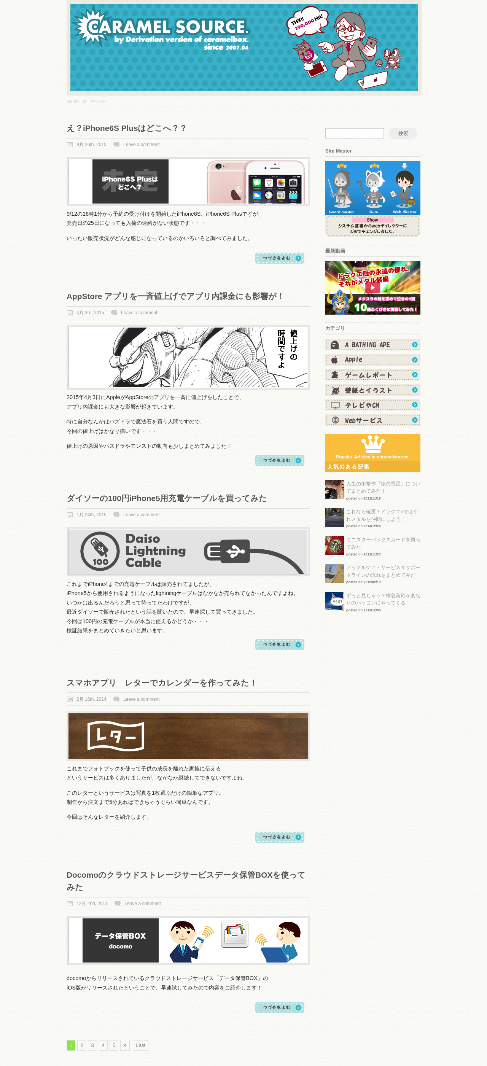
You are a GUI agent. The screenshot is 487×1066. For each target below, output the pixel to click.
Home (73, 101)
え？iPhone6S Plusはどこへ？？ (127, 128)
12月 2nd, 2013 (92, 903)
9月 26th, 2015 (91, 144)
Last (140, 1045)
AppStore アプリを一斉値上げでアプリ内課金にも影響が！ (176, 296)
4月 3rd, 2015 (90, 312)
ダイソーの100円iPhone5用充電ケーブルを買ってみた (167, 498)
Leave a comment (141, 144)
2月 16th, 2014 (91, 699)
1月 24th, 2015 (91, 514)
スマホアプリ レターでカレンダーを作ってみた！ (162, 682)
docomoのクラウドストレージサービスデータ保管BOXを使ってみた (186, 880)
